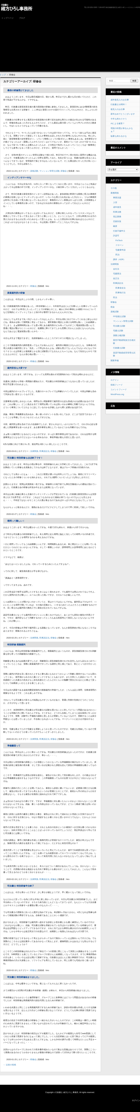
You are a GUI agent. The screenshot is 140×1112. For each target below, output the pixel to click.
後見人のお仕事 (118, 109)
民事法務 (117, 212)
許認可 (116, 235)
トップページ (7, 18)
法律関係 (115, 264)
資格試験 (115, 311)
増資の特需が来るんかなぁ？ (122, 130)
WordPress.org (117, 394)
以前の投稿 (9, 1065)
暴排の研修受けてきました (20, 90)
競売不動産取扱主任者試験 (124, 341)
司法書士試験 (119, 326)
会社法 (116, 269)
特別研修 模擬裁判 (16, 644)
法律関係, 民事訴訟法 (39, 451)
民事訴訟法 (118, 283)
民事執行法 (120, 292)
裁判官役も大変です (17, 368)
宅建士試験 (118, 330)
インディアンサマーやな (19, 177)
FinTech (119, 240)
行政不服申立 (119, 231)
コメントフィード (119, 389)
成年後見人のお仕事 (120, 100)
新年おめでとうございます (123, 114)
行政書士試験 (119, 348)
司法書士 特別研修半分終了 (20, 886)
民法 (115, 297)
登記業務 (117, 216)
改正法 (116, 278)
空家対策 (117, 221)
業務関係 (115, 193)
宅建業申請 (120, 250)
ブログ (22, 18)
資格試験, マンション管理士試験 (45, 171)
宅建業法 (117, 273)
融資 (115, 226)
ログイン (115, 380)
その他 (114, 188)
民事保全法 (120, 288)
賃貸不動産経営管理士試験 (124, 354)
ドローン (119, 245)
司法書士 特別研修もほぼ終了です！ (25, 458)
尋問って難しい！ (16, 521)
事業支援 (117, 197)
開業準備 (115, 360)
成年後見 (117, 207)
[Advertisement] (70, 44)
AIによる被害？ (118, 123)
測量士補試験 (119, 335)
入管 (115, 202)
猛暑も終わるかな (119, 136)
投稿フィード (117, 385)
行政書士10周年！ (119, 104)
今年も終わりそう (119, 119)
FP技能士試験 (119, 316)
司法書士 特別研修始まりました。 (24, 977)
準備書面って (13, 745)
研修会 (64, 171)
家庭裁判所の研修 (16, 293)
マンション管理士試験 (123, 321)
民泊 (117, 254)
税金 (113, 307)
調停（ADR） (119, 259)
